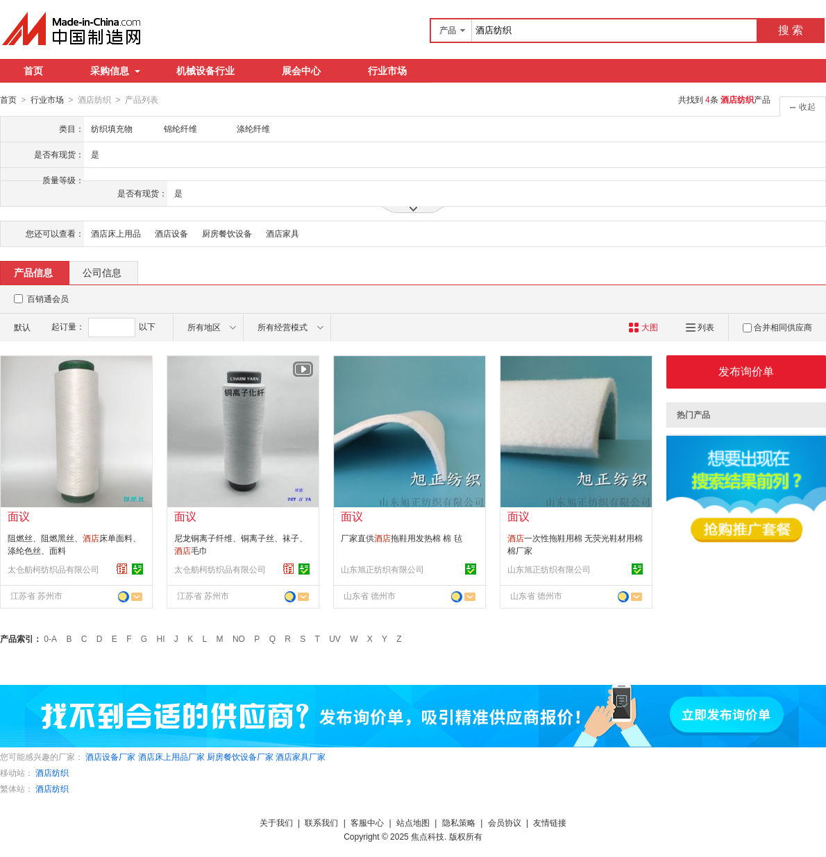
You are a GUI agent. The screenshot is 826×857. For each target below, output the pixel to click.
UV (335, 638)
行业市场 (387, 70)
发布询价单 (746, 371)
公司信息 (102, 272)
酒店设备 (171, 233)
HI (161, 638)
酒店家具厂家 (301, 756)
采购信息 (115, 70)
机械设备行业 (205, 70)
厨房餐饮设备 (227, 233)
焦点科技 (427, 836)
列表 (700, 327)
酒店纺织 (52, 772)
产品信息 (33, 272)
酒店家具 (282, 233)
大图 (643, 327)
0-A (50, 638)
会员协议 (504, 822)
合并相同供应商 (777, 327)
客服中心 (367, 822)
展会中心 (301, 70)
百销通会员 (48, 298)
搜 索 (790, 30)
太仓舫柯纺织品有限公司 (53, 569)
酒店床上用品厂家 (171, 756)
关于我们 (276, 822)
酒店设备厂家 (110, 756)
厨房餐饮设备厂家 (240, 756)
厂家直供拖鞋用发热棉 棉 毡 (401, 538)
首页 (33, 70)
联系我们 (321, 822)
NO (239, 638)
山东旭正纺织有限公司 (382, 569)
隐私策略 (458, 822)
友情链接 (549, 822)
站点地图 (413, 822)
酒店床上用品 (116, 233)
